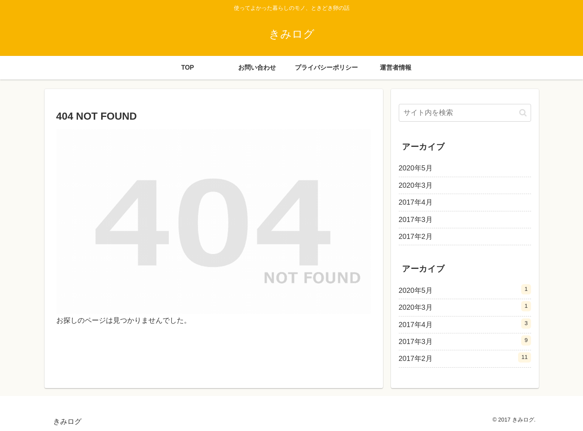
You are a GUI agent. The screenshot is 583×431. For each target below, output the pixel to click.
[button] (523, 112)
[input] (465, 113)
